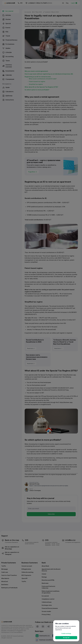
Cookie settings (66, 633)
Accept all (66, 637)
